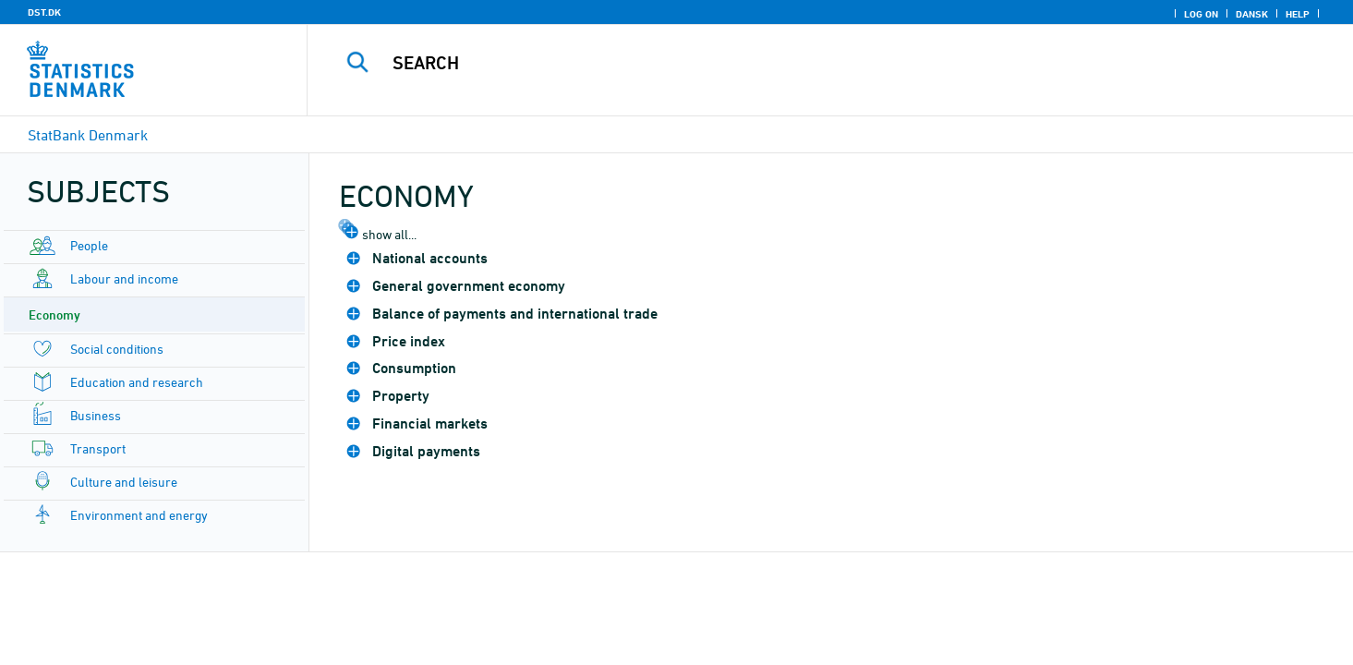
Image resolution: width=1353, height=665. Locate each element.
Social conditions (116, 349)
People (89, 245)
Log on (1201, 13)
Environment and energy (139, 515)
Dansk (1252, 13)
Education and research (136, 382)
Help (1298, 13)
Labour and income (124, 278)
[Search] (798, 62)
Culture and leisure (123, 482)
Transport (98, 448)
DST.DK (44, 12)
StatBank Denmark (88, 135)
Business (95, 415)
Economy (54, 314)
